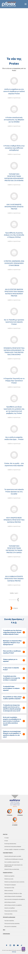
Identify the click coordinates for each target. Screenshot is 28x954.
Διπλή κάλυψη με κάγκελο (10, 902)
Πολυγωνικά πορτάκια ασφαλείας (11, 923)
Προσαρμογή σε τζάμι (9, 887)
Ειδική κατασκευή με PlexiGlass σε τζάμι (13, 893)
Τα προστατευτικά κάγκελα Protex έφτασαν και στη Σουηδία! (14, 492)
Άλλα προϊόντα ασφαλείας (10, 926)
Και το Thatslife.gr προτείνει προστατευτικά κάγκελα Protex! (14, 322)
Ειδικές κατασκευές (8, 890)
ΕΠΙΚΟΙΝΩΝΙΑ (6, 933)
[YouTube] (17, 945)
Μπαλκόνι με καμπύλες (9, 875)
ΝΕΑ (4, 929)
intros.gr (14, 951)
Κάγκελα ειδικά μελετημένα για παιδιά (12, 856)
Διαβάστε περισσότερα (14, 97)
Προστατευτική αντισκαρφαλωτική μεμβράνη (14, 899)
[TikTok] (21, 945)
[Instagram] (10, 945)
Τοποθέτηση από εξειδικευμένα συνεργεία (13, 859)
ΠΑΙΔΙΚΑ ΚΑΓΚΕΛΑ (7, 872)
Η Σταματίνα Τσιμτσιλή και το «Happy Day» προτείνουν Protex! (14, 381)
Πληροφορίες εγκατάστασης (10, 910)
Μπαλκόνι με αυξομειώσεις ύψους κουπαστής (14, 881)
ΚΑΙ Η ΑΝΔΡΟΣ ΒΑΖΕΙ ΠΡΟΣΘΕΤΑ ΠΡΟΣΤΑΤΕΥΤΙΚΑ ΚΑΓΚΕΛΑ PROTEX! (14, 520)
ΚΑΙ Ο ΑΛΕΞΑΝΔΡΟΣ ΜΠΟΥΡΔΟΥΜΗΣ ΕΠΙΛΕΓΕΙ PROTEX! (14, 207)
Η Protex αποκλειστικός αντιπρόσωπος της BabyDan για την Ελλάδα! (14, 120)
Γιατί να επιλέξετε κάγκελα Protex (11, 862)
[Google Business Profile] (6, 945)
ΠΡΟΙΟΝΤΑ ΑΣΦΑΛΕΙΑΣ (9, 917)
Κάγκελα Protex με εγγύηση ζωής (11, 869)
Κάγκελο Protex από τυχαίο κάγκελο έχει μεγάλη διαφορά (13, 865)
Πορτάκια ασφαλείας (9, 920)
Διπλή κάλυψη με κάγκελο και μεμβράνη (13, 905)
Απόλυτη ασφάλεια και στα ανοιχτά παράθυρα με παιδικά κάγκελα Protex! (14, 91)
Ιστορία (6, 840)
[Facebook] (14, 945)
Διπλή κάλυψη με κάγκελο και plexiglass (13, 896)
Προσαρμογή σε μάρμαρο (10, 884)
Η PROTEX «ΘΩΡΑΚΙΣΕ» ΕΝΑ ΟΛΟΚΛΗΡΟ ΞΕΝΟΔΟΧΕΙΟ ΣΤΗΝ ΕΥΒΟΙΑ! (14, 263)
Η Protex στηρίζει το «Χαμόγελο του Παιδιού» (14, 849)
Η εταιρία (6, 837)
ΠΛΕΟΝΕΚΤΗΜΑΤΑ (8, 852)
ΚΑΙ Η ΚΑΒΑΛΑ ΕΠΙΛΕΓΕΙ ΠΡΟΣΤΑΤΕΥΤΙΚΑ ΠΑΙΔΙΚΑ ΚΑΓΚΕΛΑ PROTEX (14, 579)
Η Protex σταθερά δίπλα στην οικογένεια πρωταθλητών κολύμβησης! (14, 148)
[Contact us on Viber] (23, 949)
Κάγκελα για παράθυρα (9, 907)
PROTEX (5, 834)
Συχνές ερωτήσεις (8, 913)
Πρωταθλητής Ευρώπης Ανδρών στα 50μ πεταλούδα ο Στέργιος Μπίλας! (14, 235)
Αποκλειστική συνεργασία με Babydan (12, 846)
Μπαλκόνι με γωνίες (8, 878)
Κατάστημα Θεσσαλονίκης (10, 843)
